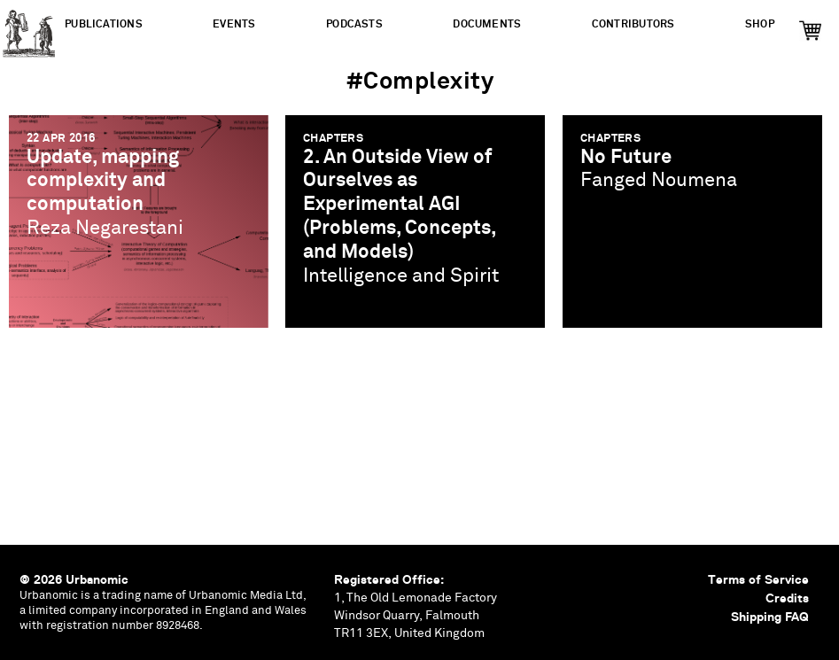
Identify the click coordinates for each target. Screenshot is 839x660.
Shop (759, 24)
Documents (487, 24)
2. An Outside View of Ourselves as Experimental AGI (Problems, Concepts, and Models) (399, 205)
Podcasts (354, 24)
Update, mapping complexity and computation (103, 181)
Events (234, 24)
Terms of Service (758, 579)
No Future (626, 157)
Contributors (633, 24)
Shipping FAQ (770, 617)
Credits (787, 598)
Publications (104, 24)
